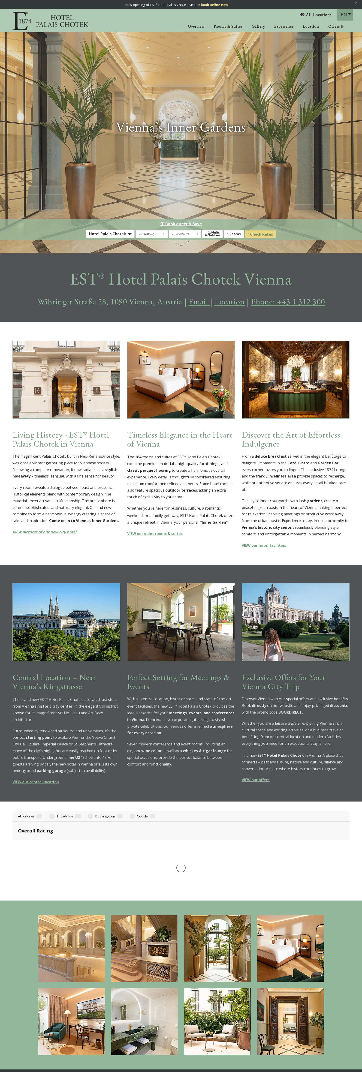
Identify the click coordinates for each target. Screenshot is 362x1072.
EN (346, 14)
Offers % (336, 26)
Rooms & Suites (228, 26)
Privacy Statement (209, 1012)
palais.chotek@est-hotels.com (303, 1023)
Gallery (258, 26)
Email (199, 301)
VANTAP (38, 1005)
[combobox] (110, 234)
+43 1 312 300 (288, 1017)
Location (311, 26)
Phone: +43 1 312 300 (288, 301)
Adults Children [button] (212, 234)
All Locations (316, 14)
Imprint (201, 1001)
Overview (196, 26)
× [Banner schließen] (356, 3)
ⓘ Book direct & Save (181, 223)
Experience (284, 26)
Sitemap (202, 1023)
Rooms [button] (234, 234)
